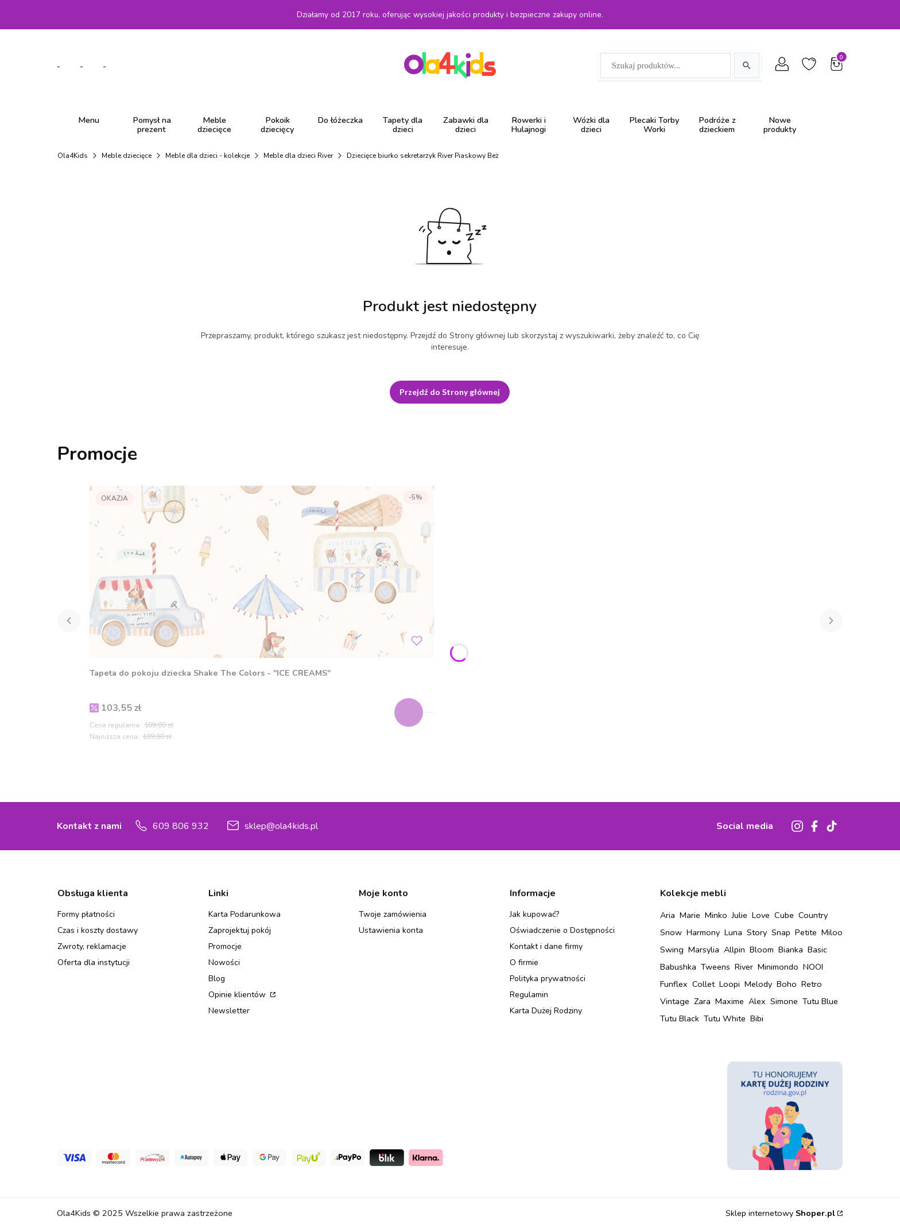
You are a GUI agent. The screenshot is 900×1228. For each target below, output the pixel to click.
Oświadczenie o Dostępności (562, 930)
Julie (739, 915)
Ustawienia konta (391, 930)
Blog (216, 978)
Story (757, 932)
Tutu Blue (820, 1001)
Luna (733, 932)
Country (813, 915)
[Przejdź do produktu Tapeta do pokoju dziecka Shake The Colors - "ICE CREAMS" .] (262, 572)
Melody (758, 984)
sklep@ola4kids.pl (281, 826)
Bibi (756, 1018)
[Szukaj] (746, 65)
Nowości (224, 962)
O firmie (524, 962)
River (744, 967)
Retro (811, 984)
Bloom (762, 949)
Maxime (729, 1001)
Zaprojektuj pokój (239, 930)
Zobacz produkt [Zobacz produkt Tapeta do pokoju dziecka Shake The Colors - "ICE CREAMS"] (418, 712)
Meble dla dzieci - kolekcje (207, 155)
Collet (703, 984)
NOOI (813, 967)
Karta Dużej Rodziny (546, 1010)
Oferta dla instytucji (93, 962)
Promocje (225, 946)
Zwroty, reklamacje (91, 946)
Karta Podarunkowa (244, 914)
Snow (671, 932)
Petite (806, 932)
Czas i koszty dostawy (97, 930)
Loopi (729, 984)
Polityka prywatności (547, 978)
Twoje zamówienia (392, 914)
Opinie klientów (238, 994)
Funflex (674, 984)
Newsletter (229, 1010)
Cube (784, 915)
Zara (702, 1001)
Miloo (832, 932)
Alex (757, 1001)
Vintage (674, 1001)
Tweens (715, 967)
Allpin (734, 949)
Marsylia (703, 949)
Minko (716, 915)
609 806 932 (181, 826)
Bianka (790, 949)
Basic (817, 949)
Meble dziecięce (127, 155)
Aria (667, 915)
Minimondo (778, 967)
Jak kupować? (534, 914)
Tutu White (725, 1018)
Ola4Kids (72, 155)
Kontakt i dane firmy (546, 946)
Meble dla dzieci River (298, 155)
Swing (672, 949)
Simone (784, 1001)
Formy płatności (86, 914)
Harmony (703, 932)
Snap (780, 932)
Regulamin (529, 994)
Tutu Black (679, 1018)
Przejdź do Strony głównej (449, 392)
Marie (690, 915)
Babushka (678, 967)
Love (761, 915)
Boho (787, 984)
